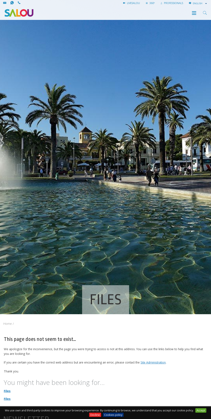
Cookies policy (113, 415)
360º (150, 3)
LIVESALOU (131, 3)
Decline (95, 415)
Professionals (172, 3)
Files (7, 391)
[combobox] (200, 3)
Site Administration (153, 362)
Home (7, 324)
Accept (201, 410)
